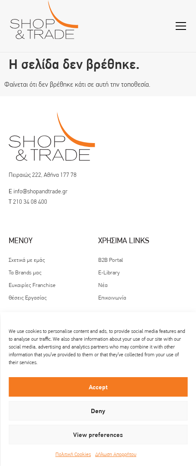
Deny (98, 411)
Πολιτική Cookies (73, 454)
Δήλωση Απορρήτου (115, 454)
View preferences (98, 435)
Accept (98, 387)
